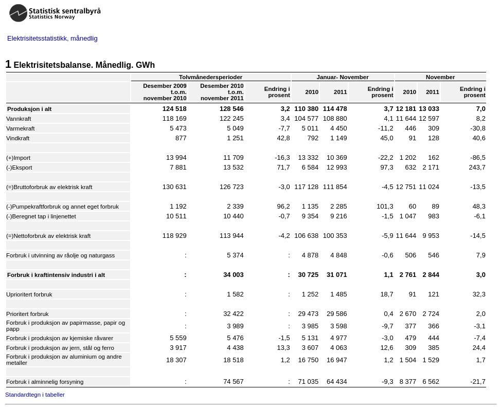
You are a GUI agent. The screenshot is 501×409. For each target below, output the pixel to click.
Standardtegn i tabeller (35, 395)
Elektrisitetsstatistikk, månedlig (52, 38)
